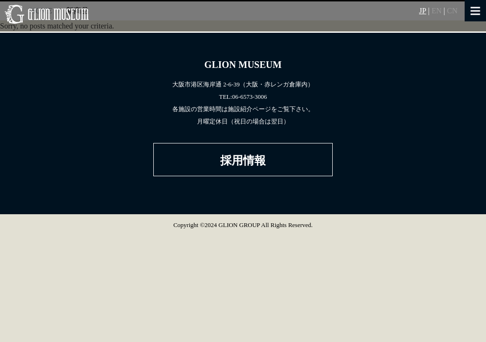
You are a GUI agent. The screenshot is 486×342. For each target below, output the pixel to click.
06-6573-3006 (249, 96)
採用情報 (243, 160)
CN (452, 11)
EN (436, 11)
